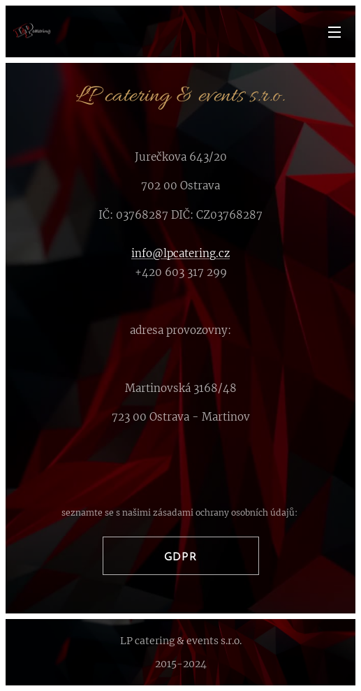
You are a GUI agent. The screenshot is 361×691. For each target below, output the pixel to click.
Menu (334, 32)
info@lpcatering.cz (180, 253)
